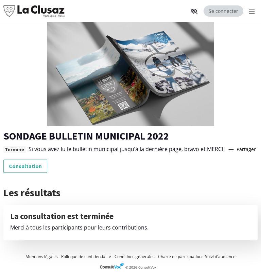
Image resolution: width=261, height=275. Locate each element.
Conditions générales (135, 256)
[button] (194, 11)
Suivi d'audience (220, 256)
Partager (246, 149)
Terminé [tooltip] (14, 149)
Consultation (25, 166)
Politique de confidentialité (86, 256)
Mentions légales (41, 256)
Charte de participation (180, 256)
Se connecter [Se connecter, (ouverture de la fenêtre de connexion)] (223, 11)
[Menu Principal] (250, 11)
